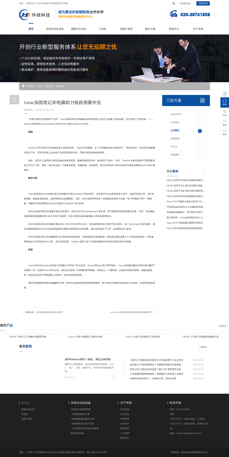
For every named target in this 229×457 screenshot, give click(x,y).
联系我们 (124, 438)
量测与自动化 (28, 409)
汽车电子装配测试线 (81, 409)
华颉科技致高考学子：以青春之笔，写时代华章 (153, 378)
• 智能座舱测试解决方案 (82, 419)
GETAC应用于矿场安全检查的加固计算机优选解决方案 (194, 180)
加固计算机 (126, 29)
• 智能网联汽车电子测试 (82, 423)
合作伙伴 (124, 423)
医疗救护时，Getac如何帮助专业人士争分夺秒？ (190, 217)
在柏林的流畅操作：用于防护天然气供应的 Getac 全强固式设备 (198, 212)
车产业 (186, 147)
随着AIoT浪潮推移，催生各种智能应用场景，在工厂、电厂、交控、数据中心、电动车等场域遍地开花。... (89, 367)
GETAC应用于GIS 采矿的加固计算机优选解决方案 (191, 185)
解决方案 (150, 29)
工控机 (102, 29)
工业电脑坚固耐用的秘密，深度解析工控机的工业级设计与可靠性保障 (157, 374)
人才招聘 (124, 433)
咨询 (225, 102)
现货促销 (203, 3)
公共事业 (60, 86)
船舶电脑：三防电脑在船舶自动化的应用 (44, 312)
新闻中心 (174, 29)
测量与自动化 (78, 29)
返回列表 (14, 99)
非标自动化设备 (55, 29)
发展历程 (124, 428)
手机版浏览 (185, 3)
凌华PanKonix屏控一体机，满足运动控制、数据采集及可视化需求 (102, 359)
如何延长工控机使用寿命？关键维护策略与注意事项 (155, 365)
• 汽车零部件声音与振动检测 (85, 428)
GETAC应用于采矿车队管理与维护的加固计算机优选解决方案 (197, 191)
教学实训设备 (77, 433)
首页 (31, 29)
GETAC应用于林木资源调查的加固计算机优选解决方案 (194, 196)
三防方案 (48, 86)
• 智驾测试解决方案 (80, 414)
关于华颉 (198, 29)
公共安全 (186, 123)
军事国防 (186, 155)
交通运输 (186, 139)
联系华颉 (175, 402)
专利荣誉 (124, 419)
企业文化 (124, 414)
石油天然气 (186, 115)
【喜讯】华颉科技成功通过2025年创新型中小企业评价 (156, 360)
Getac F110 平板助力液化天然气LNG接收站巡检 (190, 201)
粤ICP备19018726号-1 (97, 452)
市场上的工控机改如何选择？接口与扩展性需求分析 (155, 369)
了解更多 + (223, 326)
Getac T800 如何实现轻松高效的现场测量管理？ (131, 312)
